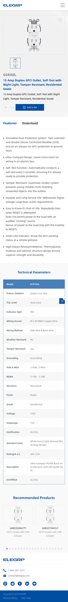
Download (30, 122)
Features (10, 122)
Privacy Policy (10, 598)
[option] (34, 34)
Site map (26, 598)
